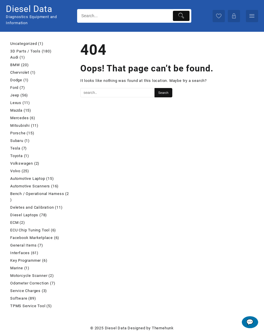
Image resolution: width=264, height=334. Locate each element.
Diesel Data (29, 9)
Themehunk (163, 328)
